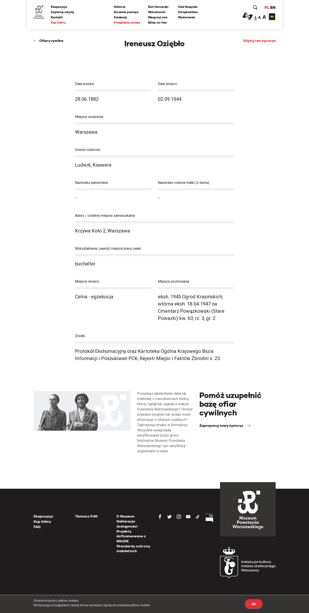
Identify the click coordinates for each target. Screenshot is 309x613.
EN (272, 7)
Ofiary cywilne (51, 40)
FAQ (37, 526)
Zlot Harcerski (158, 7)
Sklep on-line (157, 22)
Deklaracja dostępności (127, 523)
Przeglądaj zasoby (127, 22)
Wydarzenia (186, 17)
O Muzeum (125, 516)
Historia (120, 7)
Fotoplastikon (188, 12)
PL (267, 7)
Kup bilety (58, 22)
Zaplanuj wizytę (62, 12)
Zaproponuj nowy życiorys (221, 425)
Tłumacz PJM (86, 516)
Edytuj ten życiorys (259, 40)
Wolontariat (157, 12)
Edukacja (120, 17)
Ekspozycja (59, 7)
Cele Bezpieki (187, 7)
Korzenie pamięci (126, 12)
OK (253, 604)
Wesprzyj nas (157, 17)
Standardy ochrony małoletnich (133, 548)
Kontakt (57, 17)
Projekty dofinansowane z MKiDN (131, 536)
